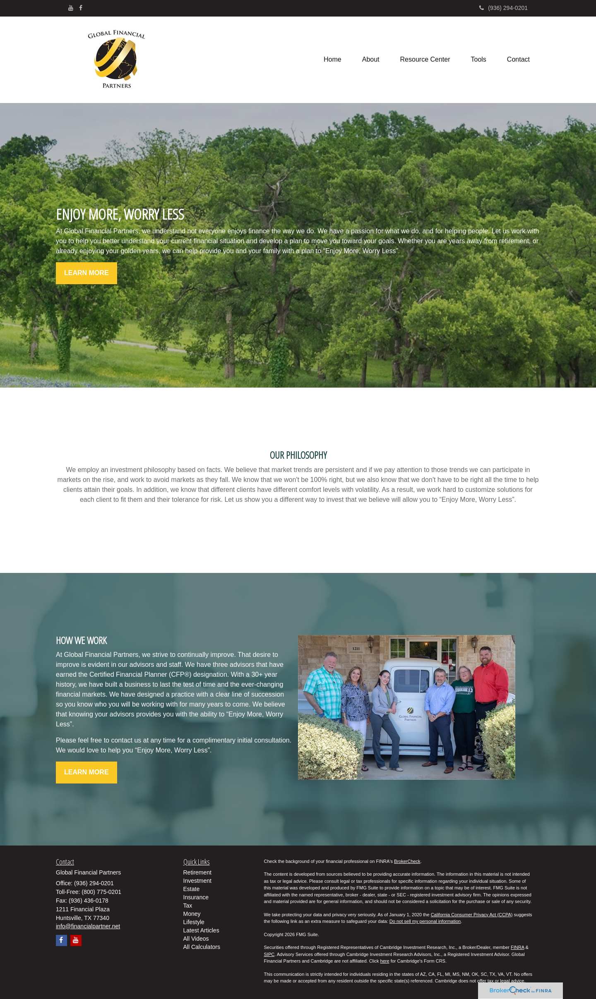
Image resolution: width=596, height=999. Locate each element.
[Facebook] (80, 8)
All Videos (196, 938)
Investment (197, 880)
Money (192, 913)
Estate (191, 889)
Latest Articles (201, 930)
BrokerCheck (407, 861)
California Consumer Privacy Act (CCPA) (472, 914)
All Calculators (201, 947)
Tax (187, 905)
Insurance (196, 897)
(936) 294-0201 (503, 8)
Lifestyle (193, 922)
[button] (371, 59)
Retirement (197, 872)
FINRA (517, 947)
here (384, 960)
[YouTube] (70, 8)
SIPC (269, 954)
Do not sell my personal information (425, 921)
